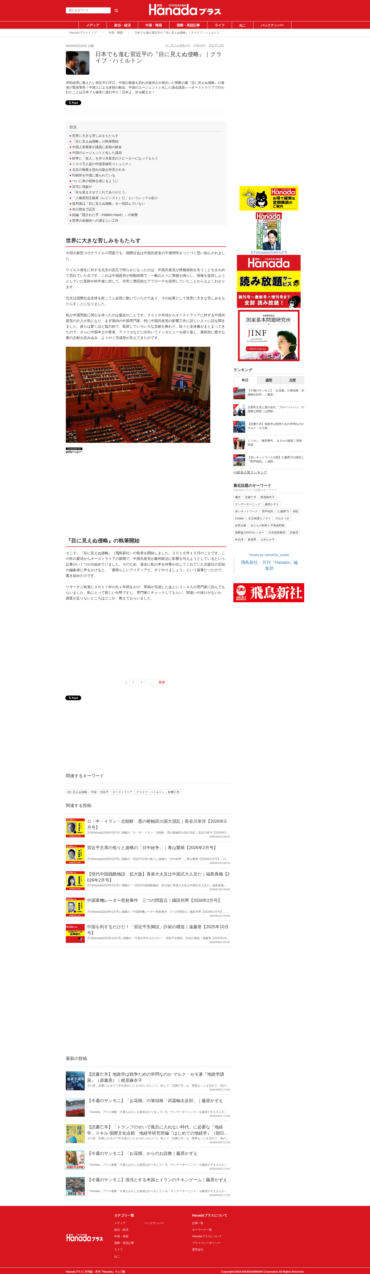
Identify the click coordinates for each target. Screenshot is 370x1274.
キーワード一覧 (202, 1229)
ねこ (242, 25)
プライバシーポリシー (206, 1243)
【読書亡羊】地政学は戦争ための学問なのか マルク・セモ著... (276, 426)
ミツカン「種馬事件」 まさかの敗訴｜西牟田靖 (275, 442)
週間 (268, 380)
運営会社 (197, 1249)
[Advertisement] (146, 497)
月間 (292, 380)
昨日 (245, 380)
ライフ (220, 25)
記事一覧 (197, 1223)
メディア (92, 25)
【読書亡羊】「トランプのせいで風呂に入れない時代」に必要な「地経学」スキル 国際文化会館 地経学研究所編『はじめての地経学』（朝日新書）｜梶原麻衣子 (157, 1133)
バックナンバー (272, 25)
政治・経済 (122, 25)
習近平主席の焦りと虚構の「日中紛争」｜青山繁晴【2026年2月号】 (152, 847)
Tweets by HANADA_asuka (269, 555)
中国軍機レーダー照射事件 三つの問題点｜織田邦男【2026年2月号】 (154, 900)
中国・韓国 (153, 25)
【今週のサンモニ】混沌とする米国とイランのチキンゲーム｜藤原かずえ (157, 1179)
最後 (162, 682)
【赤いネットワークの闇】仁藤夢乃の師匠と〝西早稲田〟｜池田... (276, 459)
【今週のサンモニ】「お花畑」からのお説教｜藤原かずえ (142, 1153)
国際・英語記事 (188, 25)
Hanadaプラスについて (207, 1236)
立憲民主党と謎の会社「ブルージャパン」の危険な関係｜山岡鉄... (276, 409)
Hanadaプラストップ (83, 32)
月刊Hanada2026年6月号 (268, 252)
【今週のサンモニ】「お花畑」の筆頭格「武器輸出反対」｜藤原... (276, 392)
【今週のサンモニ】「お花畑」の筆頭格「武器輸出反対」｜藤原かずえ (155, 1100)
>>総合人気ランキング (250, 472)
